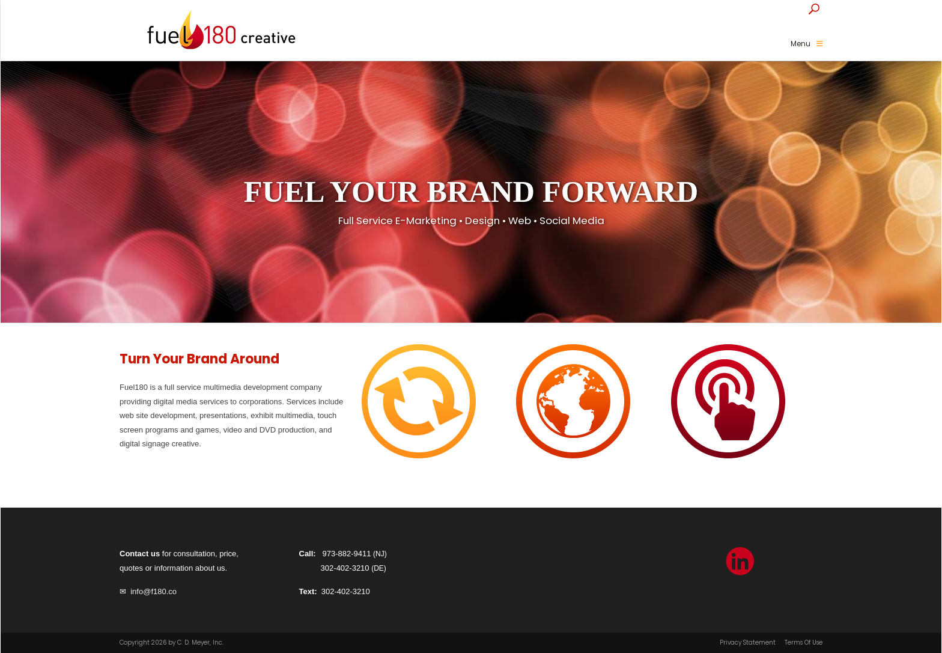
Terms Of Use (803, 643)
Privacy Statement (748, 643)
